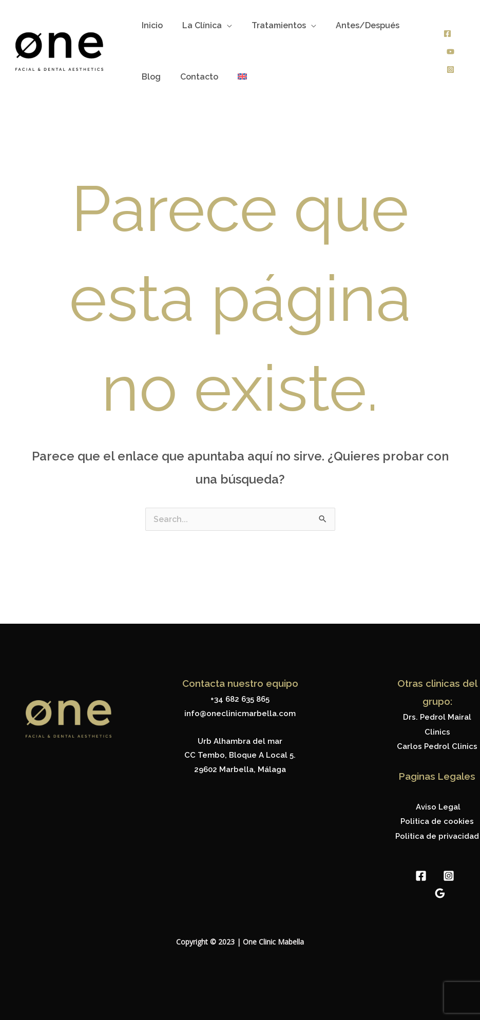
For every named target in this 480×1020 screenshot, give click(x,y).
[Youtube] (450, 52)
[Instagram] (450, 70)
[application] (222, 25)
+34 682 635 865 (240, 699)
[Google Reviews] (440, 890)
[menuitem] (234, 77)
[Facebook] (447, 34)
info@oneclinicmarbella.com (240, 713)
